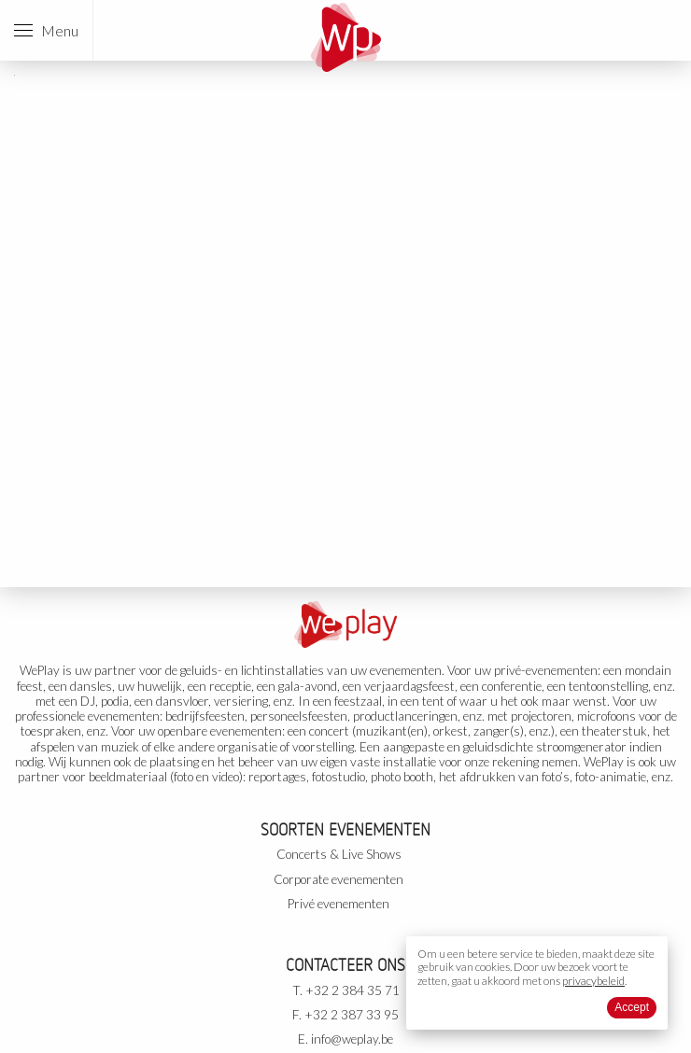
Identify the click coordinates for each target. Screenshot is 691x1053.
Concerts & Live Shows (339, 854)
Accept (631, 1007)
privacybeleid (593, 981)
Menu (46, 30)
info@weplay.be (352, 1039)
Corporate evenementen (338, 879)
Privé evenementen (338, 903)
